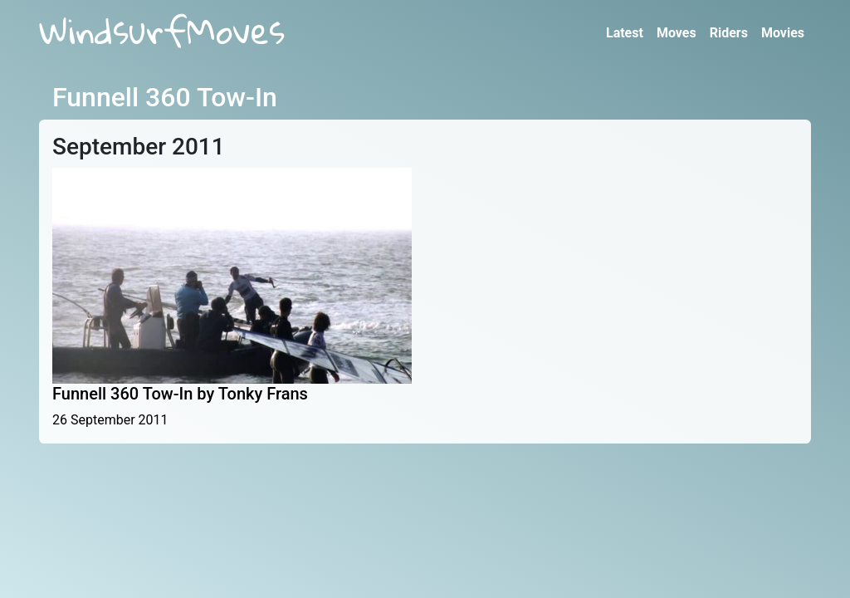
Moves (676, 33)
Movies (782, 33)
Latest (624, 33)
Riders (729, 33)
